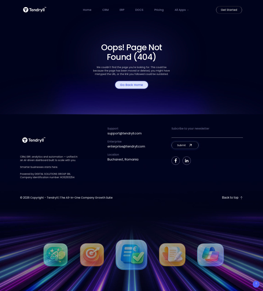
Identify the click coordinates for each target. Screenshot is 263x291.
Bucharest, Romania (122, 159)
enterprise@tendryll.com (126, 146)
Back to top (232, 197)
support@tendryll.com (124, 133)
